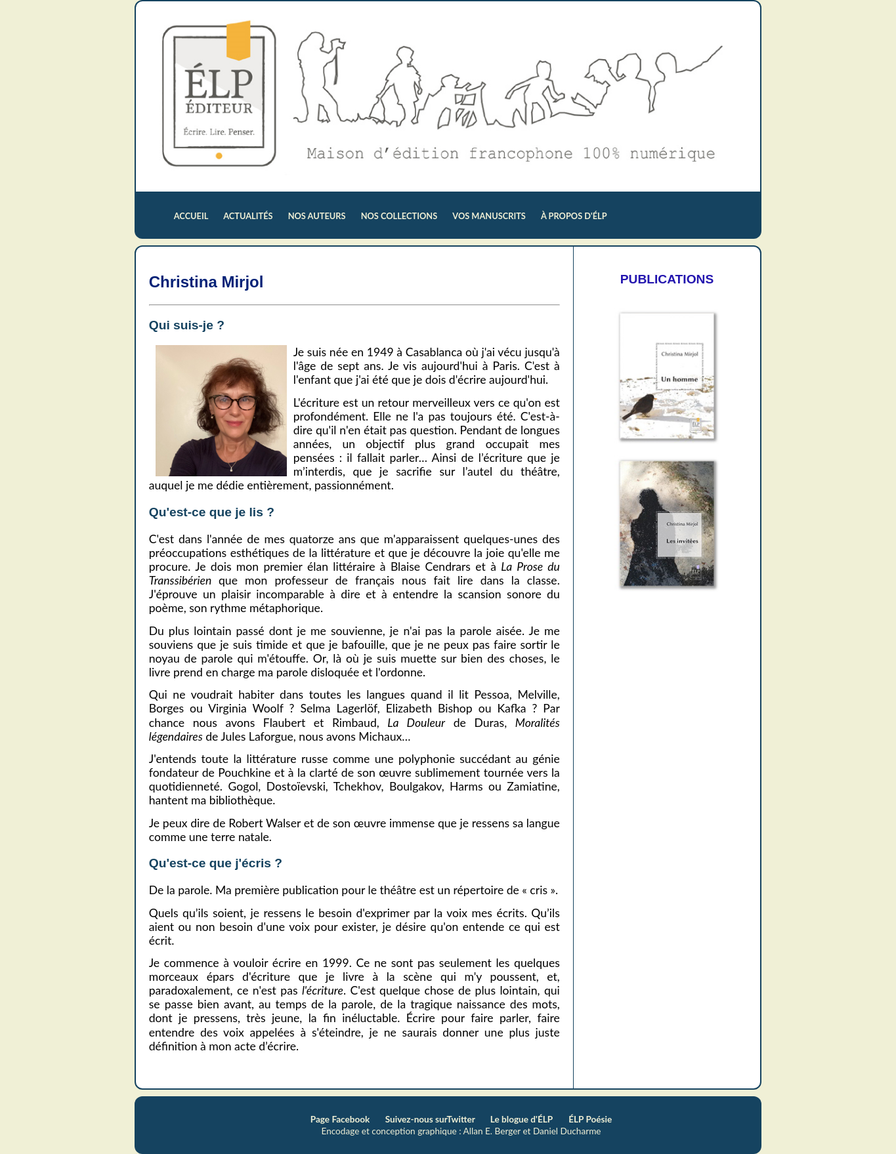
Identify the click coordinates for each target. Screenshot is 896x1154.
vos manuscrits (490, 216)
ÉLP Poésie (590, 1119)
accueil (192, 216)
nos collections (400, 216)
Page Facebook (341, 1119)
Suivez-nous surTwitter (431, 1119)
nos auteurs (318, 216)
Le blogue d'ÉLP (521, 1119)
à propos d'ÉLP (574, 216)
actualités (249, 216)
